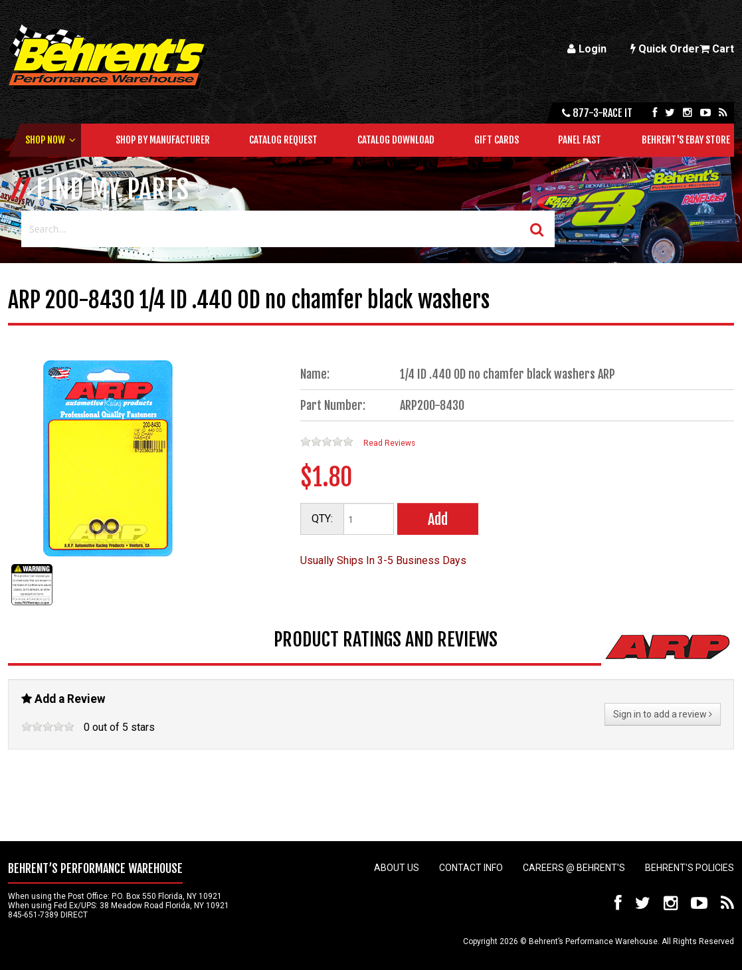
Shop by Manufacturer (163, 140)
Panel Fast (579, 140)
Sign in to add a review (662, 714)
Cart (716, 49)
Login (586, 49)
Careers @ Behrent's (574, 867)
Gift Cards (496, 140)
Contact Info (471, 867)
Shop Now (45, 140)
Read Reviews (389, 443)
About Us (396, 867)
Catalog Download (395, 140)
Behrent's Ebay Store (686, 140)
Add (438, 519)
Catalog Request (283, 140)
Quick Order (664, 49)
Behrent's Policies (689, 867)
